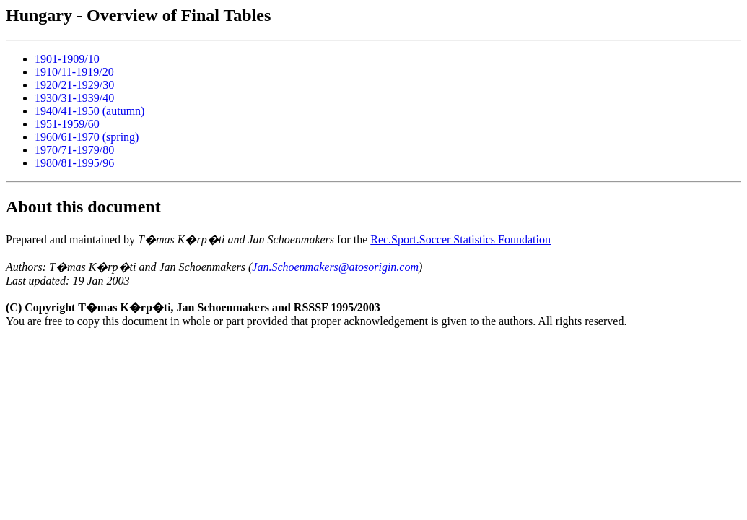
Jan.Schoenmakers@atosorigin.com (335, 267)
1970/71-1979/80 (74, 150)
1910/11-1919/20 (74, 72)
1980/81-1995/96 (74, 163)
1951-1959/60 (67, 124)
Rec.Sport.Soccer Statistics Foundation (460, 239)
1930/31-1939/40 (74, 98)
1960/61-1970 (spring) (87, 137)
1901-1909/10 (67, 59)
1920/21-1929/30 (74, 85)
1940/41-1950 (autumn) (89, 111)
